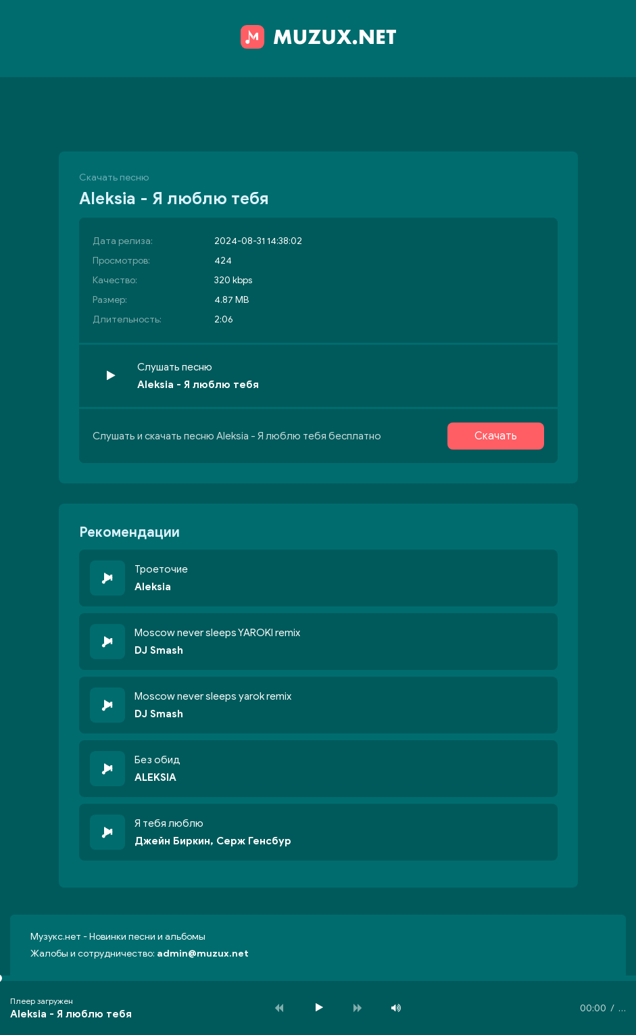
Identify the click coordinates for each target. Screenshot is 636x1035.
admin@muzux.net (203, 953)
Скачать (495, 436)
